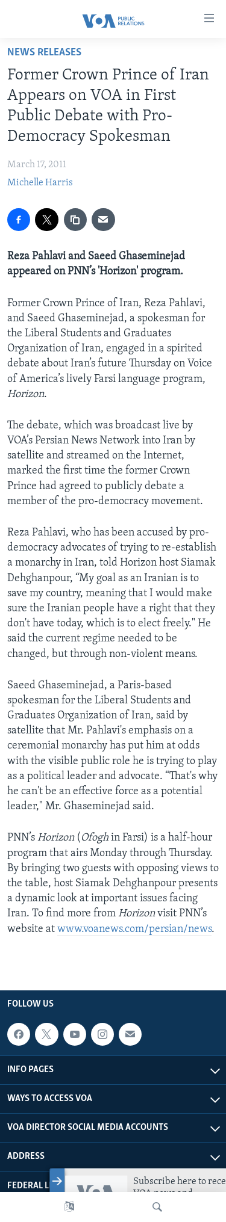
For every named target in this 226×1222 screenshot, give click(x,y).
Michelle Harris (40, 183)
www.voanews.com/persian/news (134, 929)
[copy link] (75, 219)
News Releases (44, 52)
